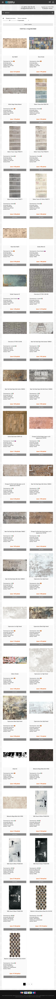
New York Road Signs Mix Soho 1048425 (15, 579)
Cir (37, 346)
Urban (10, 680)
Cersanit (12, 441)
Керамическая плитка (10, 18)
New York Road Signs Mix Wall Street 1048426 (41, 389)
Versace (38, 773)
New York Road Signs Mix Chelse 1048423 (41, 484)
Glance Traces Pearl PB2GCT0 (41, 152)
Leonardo (39, 298)
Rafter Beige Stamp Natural (14, 104)
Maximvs (37, 917)
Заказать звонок (47, 8)
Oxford (10, 442)
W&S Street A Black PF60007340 (41, 863)
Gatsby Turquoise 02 (15, 294)
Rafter (10, 110)
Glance (36, 110)
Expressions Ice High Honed (15, 626)
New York (37, 347)
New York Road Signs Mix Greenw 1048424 (41, 341)
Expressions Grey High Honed (41, 579)
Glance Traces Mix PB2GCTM (41, 104)
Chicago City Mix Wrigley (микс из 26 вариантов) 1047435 (41, 437)
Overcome (37, 300)
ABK (38, 820)
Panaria (38, 108)
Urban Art (15, 769)
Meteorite (37, 775)
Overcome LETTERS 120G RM (41, 294)
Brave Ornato (41, 57)
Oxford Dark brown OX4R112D (15, 436)
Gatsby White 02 (41, 246)
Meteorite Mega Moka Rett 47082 (41, 769)
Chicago (36, 442)
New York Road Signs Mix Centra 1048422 (15, 389)
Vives (12, 61)
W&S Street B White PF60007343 (41, 816)
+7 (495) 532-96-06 (28, 7)
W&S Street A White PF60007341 (15, 863)
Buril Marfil (15, 57)
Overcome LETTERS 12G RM (15, 341)
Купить (15, 74)
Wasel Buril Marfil (15, 246)
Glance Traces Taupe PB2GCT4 (14, 152)
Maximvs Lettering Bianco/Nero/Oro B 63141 (15, 958)
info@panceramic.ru (28, 8)
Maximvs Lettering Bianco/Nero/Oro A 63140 (41, 911)
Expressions (37, 585)
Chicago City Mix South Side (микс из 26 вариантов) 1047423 (15, 484)
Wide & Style (37, 822)
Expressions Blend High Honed (41, 626)
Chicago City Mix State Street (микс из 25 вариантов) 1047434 (41, 532)
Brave (36, 63)
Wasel (10, 252)
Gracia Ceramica (40, 251)
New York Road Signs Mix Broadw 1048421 (15, 531)
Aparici (38, 61)
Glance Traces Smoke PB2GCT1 (14, 199)
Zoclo (10, 63)
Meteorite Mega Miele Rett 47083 (15, 816)
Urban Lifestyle (15, 674)
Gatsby (36, 252)
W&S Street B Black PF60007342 (15, 911)
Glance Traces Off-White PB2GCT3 (41, 199)
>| (31, 984)
